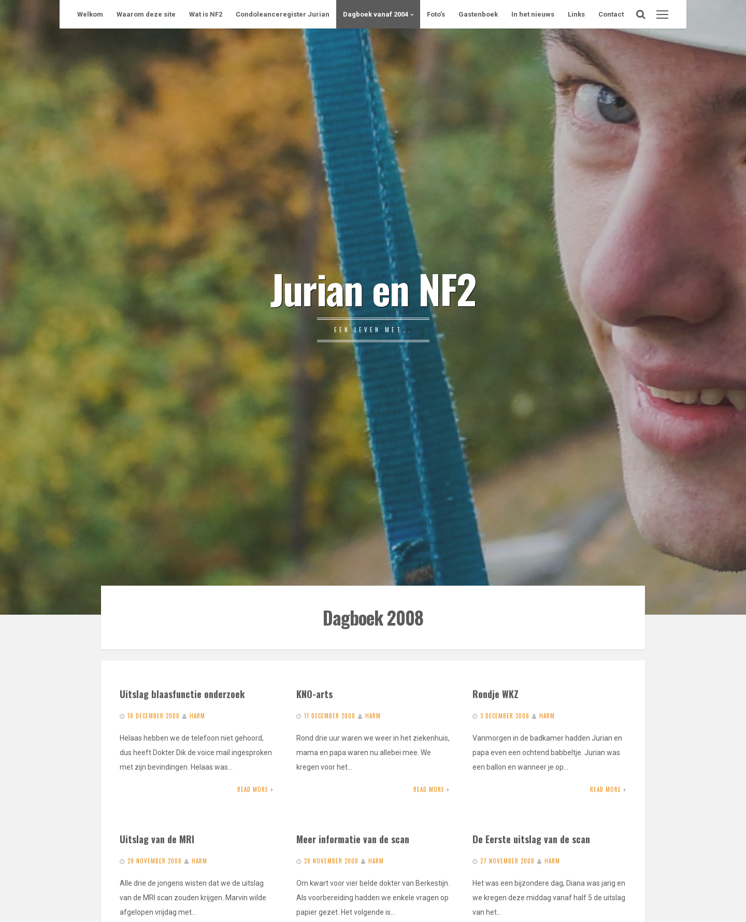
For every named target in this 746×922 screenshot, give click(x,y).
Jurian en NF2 (373, 288)
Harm (197, 716)
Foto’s (436, 14)
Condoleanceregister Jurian (282, 14)
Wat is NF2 (205, 14)
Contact (611, 14)
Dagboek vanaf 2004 (375, 14)
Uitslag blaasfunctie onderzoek (182, 694)
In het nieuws (532, 14)
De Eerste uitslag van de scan (531, 839)
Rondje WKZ (495, 694)
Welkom (90, 14)
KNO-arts (314, 694)
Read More (252, 789)
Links (576, 14)
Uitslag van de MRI (157, 839)
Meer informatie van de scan (352, 839)
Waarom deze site (146, 14)
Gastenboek (478, 14)
